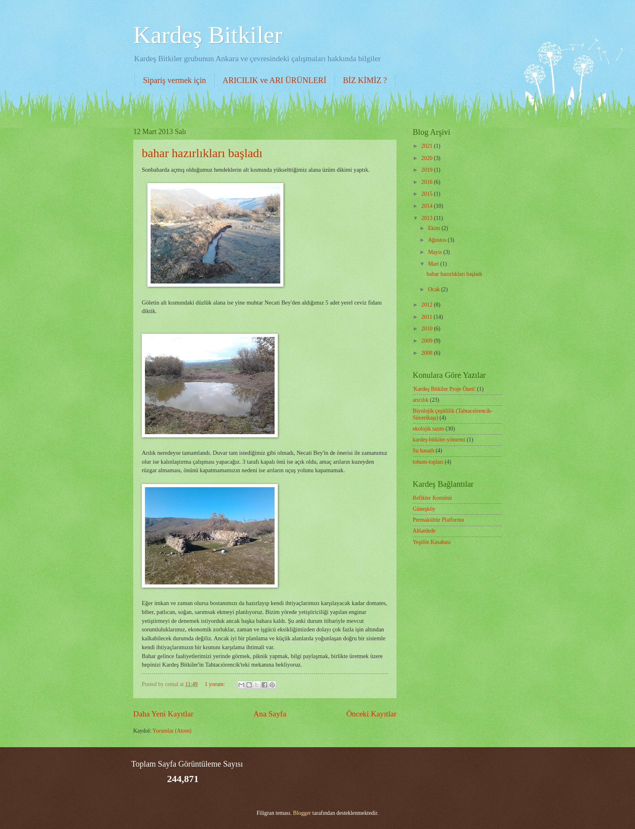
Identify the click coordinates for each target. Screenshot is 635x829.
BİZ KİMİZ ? (365, 80)
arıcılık (420, 400)
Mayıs (435, 252)
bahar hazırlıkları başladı (202, 153)
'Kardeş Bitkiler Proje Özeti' (444, 389)
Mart (434, 264)
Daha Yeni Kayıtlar (163, 714)
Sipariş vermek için (174, 80)
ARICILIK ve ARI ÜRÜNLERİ (274, 80)
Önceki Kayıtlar (371, 714)
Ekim (434, 228)
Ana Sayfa (270, 714)
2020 (427, 158)
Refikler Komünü (432, 498)
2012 (427, 305)
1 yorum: (215, 684)
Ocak (434, 289)
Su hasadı (423, 451)
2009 (427, 341)
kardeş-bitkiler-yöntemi (439, 440)
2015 (427, 194)
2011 (427, 317)
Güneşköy (424, 509)
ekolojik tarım (428, 429)
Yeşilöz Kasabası (432, 542)
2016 (427, 182)
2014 (427, 206)
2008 (427, 353)
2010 (427, 329)
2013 (427, 218)
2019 (427, 170)
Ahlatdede (424, 531)
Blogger (302, 813)
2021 (427, 146)
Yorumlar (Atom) (171, 731)
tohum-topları (428, 462)
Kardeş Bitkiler (207, 34)
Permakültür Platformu (438, 520)
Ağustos (438, 240)
